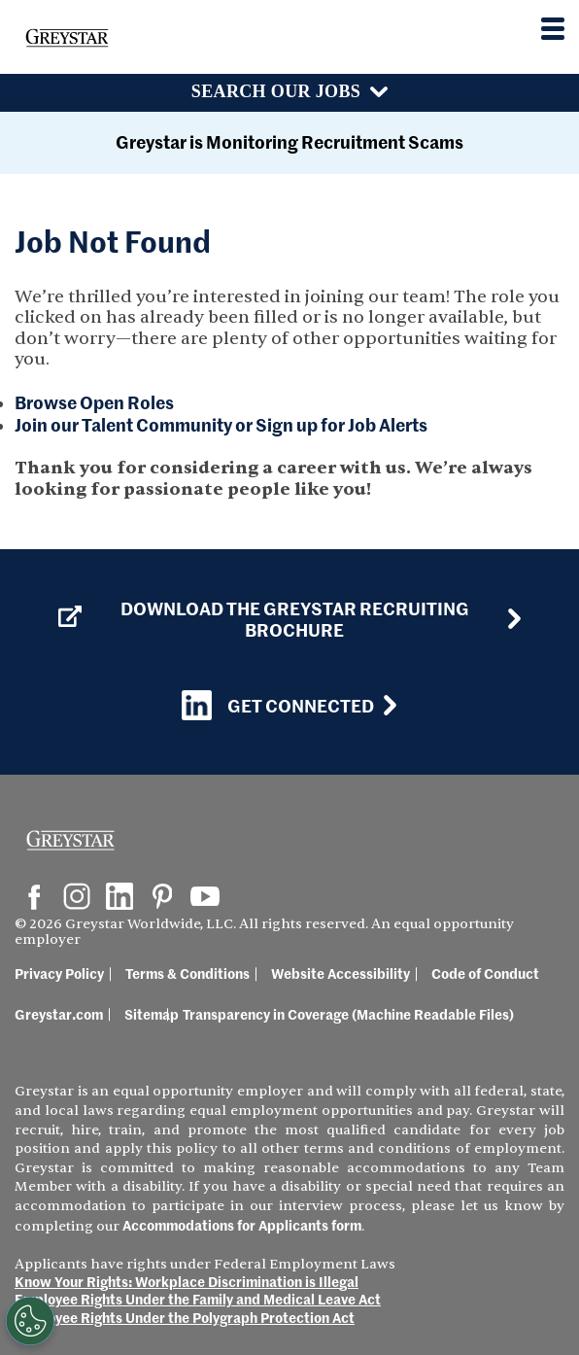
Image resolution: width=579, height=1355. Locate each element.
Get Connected (278, 705)
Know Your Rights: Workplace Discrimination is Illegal (186, 1281)
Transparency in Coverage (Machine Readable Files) (348, 1014)
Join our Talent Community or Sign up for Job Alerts (221, 424)
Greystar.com (59, 1014)
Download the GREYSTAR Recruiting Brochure (263, 619)
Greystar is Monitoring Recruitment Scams (289, 141)
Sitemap (151, 1014)
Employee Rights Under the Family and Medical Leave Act (198, 1298)
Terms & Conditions (187, 973)
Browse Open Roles (94, 402)
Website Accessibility (340, 973)
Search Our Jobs (275, 91)
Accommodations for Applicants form (241, 1224)
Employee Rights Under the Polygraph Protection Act (185, 1317)
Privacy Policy (59, 973)
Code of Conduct (485, 973)
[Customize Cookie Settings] (28, 1321)
